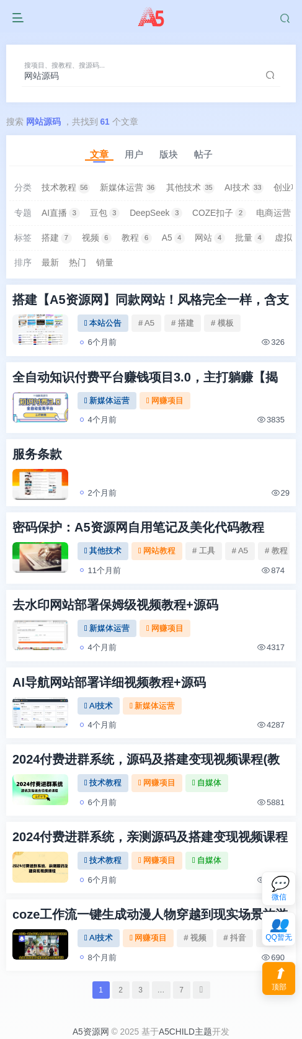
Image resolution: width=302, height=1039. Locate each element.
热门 (77, 262)
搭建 (57, 238)
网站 (210, 238)
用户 (134, 154)
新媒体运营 (128, 188)
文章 (99, 154)
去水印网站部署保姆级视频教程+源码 (115, 605)
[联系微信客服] (279, 889)
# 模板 (222, 323)
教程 (137, 238)
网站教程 (156, 550)
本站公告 (103, 323)
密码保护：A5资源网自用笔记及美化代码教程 (138, 527)
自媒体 (206, 782)
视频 (97, 238)
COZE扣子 (219, 213)
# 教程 (276, 550)
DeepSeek (156, 213)
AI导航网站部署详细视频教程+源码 (109, 682)
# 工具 (203, 550)
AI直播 (61, 213)
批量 (250, 238)
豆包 (105, 213)
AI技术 (244, 188)
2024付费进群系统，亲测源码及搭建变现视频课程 (150, 837)
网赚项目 (165, 400)
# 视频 (195, 937)
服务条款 (37, 454)
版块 (168, 154)
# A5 (146, 323)
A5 (173, 238)
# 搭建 (182, 323)
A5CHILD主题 (185, 1032)
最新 (50, 262)
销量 (104, 262)
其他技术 (190, 188)
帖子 (203, 154)
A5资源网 (91, 1032)
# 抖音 (234, 937)
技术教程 (66, 188)
